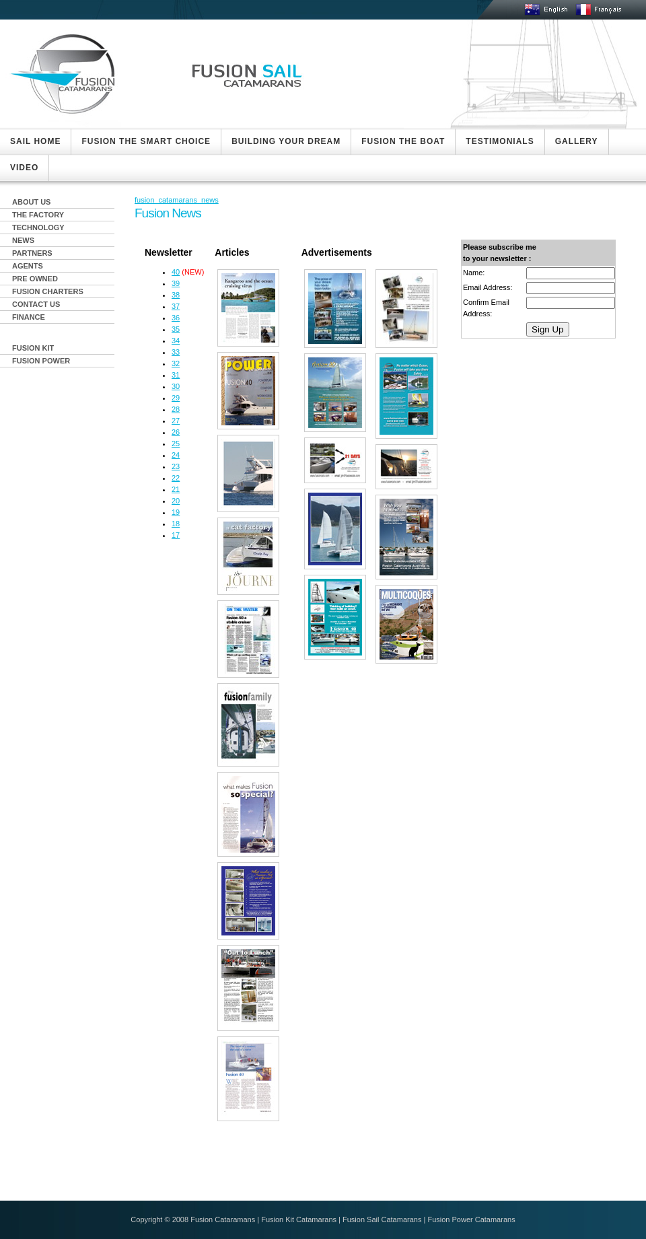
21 (176, 489)
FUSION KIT (33, 348)
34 (176, 341)
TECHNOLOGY (38, 227)
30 (176, 386)
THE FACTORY (38, 215)
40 (176, 272)
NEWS (23, 240)
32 (176, 363)
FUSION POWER (41, 361)
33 (176, 352)
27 (176, 421)
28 (176, 409)
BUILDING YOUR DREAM (285, 141)
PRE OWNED (35, 279)
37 (176, 306)
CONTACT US (36, 304)
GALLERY (576, 141)
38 (176, 295)
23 (176, 466)
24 (176, 455)
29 (176, 398)
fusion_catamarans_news (177, 200)
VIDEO (24, 167)
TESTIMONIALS (500, 141)
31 (176, 375)
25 (176, 443)
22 (176, 478)
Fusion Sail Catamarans (382, 1219)
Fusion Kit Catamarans (298, 1219)
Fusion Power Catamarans (471, 1219)
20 (176, 501)
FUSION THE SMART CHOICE (146, 141)
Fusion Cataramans (222, 1219)
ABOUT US (31, 202)
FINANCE (28, 317)
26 (176, 432)
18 (176, 524)
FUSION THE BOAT (403, 141)
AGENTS (27, 266)
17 (176, 535)
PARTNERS (32, 253)
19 (176, 512)
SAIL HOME (35, 141)
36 (176, 318)
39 (176, 283)
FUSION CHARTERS (47, 291)
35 (176, 329)
